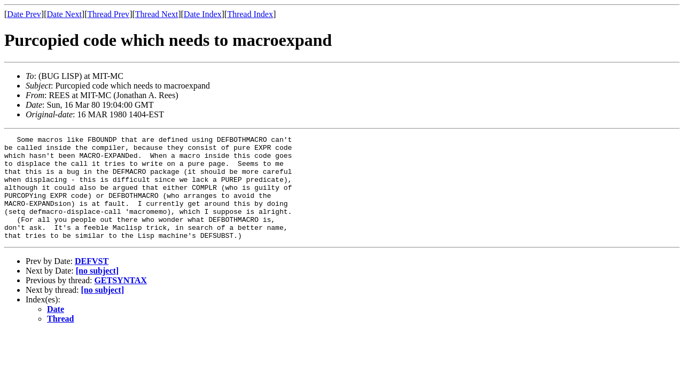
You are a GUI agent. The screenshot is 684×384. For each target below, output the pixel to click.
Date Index (203, 14)
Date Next (64, 14)
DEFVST (91, 281)
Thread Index (250, 14)
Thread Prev (108, 14)
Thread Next (156, 14)
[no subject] (97, 291)
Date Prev (24, 14)
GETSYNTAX (120, 301)
